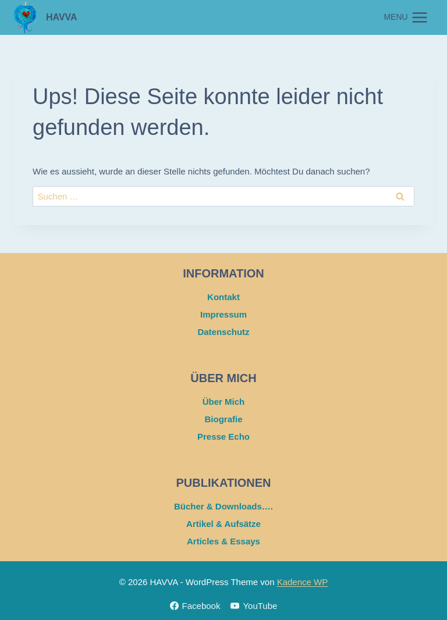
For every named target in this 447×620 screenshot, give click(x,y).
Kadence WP (302, 582)
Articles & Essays (223, 541)
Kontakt (223, 297)
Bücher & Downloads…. (223, 506)
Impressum (223, 314)
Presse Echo (223, 436)
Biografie (223, 419)
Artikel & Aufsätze (223, 524)
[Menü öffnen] (406, 17)
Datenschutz (223, 332)
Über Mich (224, 402)
